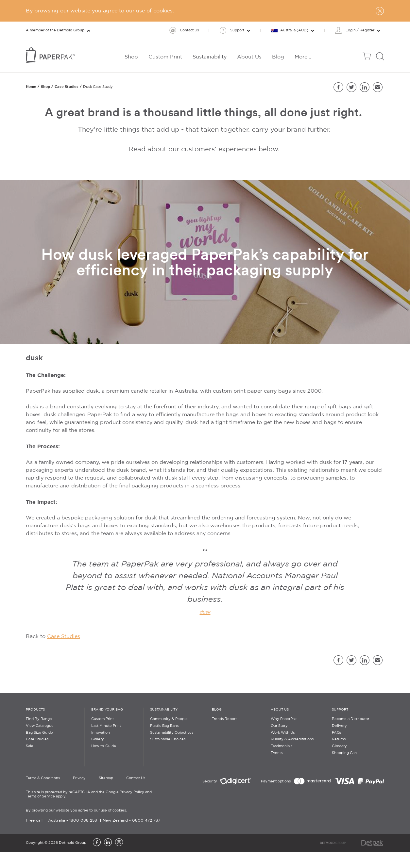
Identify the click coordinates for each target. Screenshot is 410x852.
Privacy (79, 778)
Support (340, 709)
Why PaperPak (284, 719)
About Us (280, 709)
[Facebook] (97, 842)
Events (276, 753)
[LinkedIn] (108, 842)
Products (35, 709)
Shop (45, 87)
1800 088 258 (83, 820)
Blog (217, 709)
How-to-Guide (103, 746)
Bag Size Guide (39, 732)
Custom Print (102, 719)
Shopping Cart (344, 753)
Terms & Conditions (43, 778)
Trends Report (224, 719)
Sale (29, 746)
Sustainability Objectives (171, 732)
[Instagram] (119, 842)
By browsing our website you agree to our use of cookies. (76, 810)
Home (31, 87)
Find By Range (39, 719)
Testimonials (281, 746)
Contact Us (135, 778)
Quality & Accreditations (292, 739)
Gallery (97, 739)
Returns (339, 739)
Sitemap (106, 778)
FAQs (336, 732)
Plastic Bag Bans (164, 726)
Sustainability (164, 709)
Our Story (279, 726)
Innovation (100, 732)
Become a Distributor (350, 719)
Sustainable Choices (167, 739)
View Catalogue (40, 726)
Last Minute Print (106, 726)
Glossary (339, 746)
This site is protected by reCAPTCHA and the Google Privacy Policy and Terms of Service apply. (89, 794)
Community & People (169, 719)
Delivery (339, 726)
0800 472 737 (146, 820)
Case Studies (66, 87)
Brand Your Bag (107, 709)
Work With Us (283, 732)
